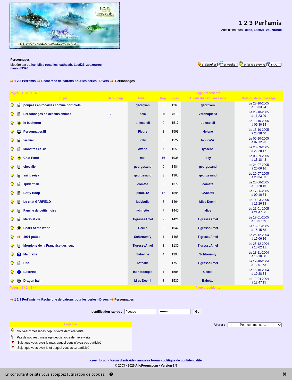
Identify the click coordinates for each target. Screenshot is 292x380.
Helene (208, 131)
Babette (207, 280)
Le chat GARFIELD (37, 202)
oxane (142, 149)
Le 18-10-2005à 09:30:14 (259, 122)
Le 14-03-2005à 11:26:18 (259, 201)
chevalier (30, 166)
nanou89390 (19, 68)
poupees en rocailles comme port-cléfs (52, 105)
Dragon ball (31, 280)
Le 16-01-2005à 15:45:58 (259, 228)
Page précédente (207, 93)
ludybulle (142, 202)
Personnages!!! (34, 131)
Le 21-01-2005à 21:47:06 (259, 210)
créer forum (98, 360)
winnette (142, 210)
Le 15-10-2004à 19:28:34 (259, 272)
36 (163, 114)
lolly (143, 140)
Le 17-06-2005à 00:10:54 (259, 193)
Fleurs (142, 131)
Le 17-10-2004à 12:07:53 (259, 263)
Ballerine (30, 272)
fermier (28, 140)
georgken (143, 105)
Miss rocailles (47, 65)
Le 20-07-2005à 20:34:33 (259, 175)
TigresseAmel (142, 219)
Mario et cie (31, 219)
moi (142, 158)
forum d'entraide (122, 360)
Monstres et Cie (34, 149)
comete (142, 184)
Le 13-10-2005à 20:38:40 (259, 131)
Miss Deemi (207, 202)
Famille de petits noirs (39, 210)
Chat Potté (31, 158)
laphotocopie (142, 272)
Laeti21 (259, 30)
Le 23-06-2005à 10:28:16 (259, 184)
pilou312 (142, 193)
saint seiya (31, 175)
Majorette (30, 254)
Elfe (26, 263)
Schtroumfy (142, 237)
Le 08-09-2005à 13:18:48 (259, 157)
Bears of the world (37, 228)
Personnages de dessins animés (47, 114)
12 (163, 193)
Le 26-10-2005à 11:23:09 (259, 114)
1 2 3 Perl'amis (25, 81)
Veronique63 (208, 114)
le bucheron (32, 123)
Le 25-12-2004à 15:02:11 (259, 245)
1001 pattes (31, 237)
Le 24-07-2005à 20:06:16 (259, 166)
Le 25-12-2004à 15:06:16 (259, 236)
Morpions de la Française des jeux (48, 245)
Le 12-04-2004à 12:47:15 (259, 280)
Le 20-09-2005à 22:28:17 (259, 149)
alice (248, 30)
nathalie (142, 263)
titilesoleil (143, 123)
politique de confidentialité (182, 360)
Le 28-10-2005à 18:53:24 (259, 105)
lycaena (207, 149)
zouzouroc (274, 30)
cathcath (65, 65)
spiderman (31, 184)
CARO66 (208, 193)
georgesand (143, 166)
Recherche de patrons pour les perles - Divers (75, 81)
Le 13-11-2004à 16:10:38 (259, 254)
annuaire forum (148, 360)
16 (163, 158)
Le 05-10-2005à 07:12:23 (259, 140)
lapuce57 (207, 140)
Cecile (142, 228)
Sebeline (142, 254)
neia (143, 114)
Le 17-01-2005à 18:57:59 (259, 219)
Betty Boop (31, 193)
